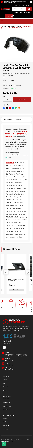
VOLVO (4, 421)
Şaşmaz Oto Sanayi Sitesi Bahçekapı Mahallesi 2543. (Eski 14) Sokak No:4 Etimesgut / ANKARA (15, 2)
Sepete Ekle (22, 99)
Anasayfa (3, 26)
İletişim (28, 5)
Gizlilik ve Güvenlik (7, 402)
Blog (23, 5)
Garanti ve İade (6, 398)
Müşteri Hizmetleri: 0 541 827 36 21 (22, 12)
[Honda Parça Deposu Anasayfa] (5, 9)
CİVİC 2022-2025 (17, 85)
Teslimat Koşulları (7, 406)
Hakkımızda (17, 5)
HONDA (5, 418)
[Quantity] (7, 99)
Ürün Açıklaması (8, 119)
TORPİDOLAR (6, 425)
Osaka (12, 80)
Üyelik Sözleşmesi (7, 409)
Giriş (8, 16)
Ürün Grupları (11, 26)
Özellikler (18, 119)
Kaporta (19, 26)
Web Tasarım (23, 440)
